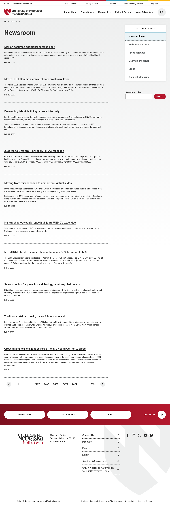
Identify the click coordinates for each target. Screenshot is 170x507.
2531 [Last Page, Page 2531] (93, 384)
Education (86, 12)
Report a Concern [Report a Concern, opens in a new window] (145, 501)
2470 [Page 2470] (65, 384)
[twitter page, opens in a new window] (139, 454)
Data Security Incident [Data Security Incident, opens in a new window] (133, 4)
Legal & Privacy (97, 501)
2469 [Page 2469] (55, 384)
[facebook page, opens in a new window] (127, 454)
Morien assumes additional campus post (29, 46)
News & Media (143, 12)
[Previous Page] (9, 384)
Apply (111, 414)
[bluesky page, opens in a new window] (151, 454)
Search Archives (134, 92)
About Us (69, 12)
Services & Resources (94, 461)
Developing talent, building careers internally (31, 111)
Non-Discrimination (114, 501)
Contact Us (88, 435)
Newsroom (15, 21)
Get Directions (68, 414)
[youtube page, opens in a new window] (145, 454)
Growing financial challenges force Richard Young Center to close (45, 348)
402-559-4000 (57, 441)
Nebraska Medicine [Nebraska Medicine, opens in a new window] (22, 4)
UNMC (7, 4)
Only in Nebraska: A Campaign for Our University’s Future (98, 469)
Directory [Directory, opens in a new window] (87, 441)
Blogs (132, 69)
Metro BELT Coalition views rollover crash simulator (36, 79)
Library (85, 454)
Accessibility (130, 501)
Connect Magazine (139, 77)
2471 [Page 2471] (74, 384)
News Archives (137, 36)
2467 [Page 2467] (37, 384)
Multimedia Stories (139, 44)
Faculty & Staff (91, 4)
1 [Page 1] (18, 384)
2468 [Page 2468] (46, 384)
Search (159, 96)
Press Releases (137, 52)
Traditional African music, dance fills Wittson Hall (34, 316)
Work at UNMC (25, 414)
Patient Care (122, 12)
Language (154, 4)
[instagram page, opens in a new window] (133, 454)
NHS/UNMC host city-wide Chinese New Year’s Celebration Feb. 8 (45, 252)
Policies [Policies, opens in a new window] (84, 501)
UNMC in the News (139, 60)
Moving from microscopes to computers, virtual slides (38, 183)
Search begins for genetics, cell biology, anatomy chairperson (42, 284)
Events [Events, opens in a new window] (86, 448)
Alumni (113, 4)
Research (103, 12)
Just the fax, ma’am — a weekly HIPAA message (34, 150)
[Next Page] (102, 384)
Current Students (70, 4)
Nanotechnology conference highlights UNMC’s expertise (40, 222)
